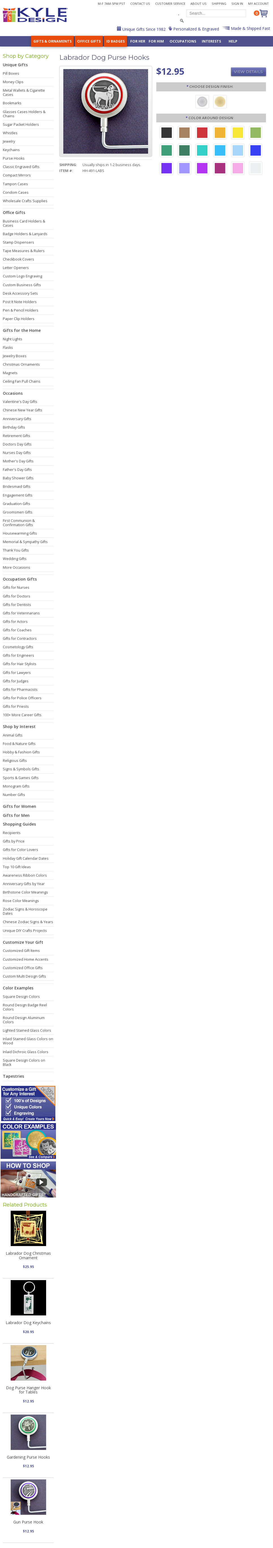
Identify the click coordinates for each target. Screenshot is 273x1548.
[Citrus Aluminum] (220, 133)
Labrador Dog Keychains (28, 1322)
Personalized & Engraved (195, 29)
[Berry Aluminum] (220, 169)
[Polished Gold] (220, 102)
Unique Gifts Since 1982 (143, 29)
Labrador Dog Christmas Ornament (28, 1255)
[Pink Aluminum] (237, 169)
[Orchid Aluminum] (184, 169)
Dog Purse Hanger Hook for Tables (28, 1390)
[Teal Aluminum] (202, 151)
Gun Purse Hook (28, 1522)
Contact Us (140, 3)
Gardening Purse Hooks (28, 1457)
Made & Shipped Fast (250, 28)
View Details (248, 71)
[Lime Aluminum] (255, 133)
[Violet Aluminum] (166, 169)
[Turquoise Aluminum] (220, 151)
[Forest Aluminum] (184, 151)
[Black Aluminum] (166, 133)
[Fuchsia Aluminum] (202, 169)
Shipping (219, 3)
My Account (258, 3)
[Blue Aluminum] (255, 151)
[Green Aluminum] (166, 151)
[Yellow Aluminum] (237, 133)
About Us (198, 3)
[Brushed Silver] (202, 102)
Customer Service (170, 3)
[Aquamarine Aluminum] (237, 151)
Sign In (237, 3)
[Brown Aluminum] (184, 133)
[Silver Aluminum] (255, 169)
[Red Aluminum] (202, 133)
